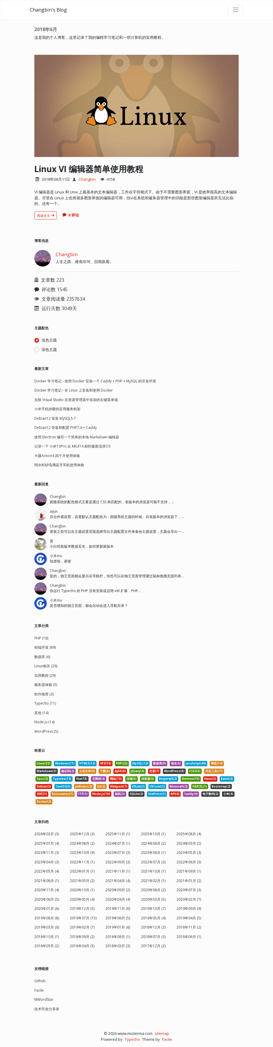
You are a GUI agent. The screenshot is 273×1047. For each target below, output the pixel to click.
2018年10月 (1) (46, 936)
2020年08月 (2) (153, 889)
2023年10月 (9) (82, 852)
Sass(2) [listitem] (42, 779)
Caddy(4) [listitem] (191, 794)
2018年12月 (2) (153, 927)
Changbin (87, 179)
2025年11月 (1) (117, 833)
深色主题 (49, 349)
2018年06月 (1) (188, 936)
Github (40, 980)
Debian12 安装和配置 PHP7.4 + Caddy (65, 427)
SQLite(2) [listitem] (136, 794)
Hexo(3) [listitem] (210, 779)
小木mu (56, 555)
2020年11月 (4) (46, 889)
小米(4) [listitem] (228, 794)
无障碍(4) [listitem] (98, 779)
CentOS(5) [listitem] (63, 786)
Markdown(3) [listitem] (47, 771)
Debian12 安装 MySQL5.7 (55, 418)
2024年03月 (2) (188, 843)
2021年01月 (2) (188, 880)
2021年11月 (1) (117, 871)
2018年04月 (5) (82, 945)
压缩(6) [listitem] (131, 779)
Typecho (132, 1039)
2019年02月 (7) (82, 927)
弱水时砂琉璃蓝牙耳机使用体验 (59, 464)
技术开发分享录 (46, 1008)
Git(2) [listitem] (101, 786)
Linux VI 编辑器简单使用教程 (89, 168)
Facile (39, 990)
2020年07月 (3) (188, 889)
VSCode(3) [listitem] (157, 786)
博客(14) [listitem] (217, 763)
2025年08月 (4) (188, 833)
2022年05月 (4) (46, 871)
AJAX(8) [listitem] (120, 771)
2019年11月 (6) (117, 908)
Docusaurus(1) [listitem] (62, 794)
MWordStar (43, 999)
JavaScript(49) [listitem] (196, 763)
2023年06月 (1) (153, 852)
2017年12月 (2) (153, 945)
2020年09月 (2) (117, 889)
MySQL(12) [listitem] (140, 763)
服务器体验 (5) (45, 684)
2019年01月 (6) (117, 927)
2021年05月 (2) (82, 880)
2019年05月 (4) (153, 918)
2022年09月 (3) (117, 862)
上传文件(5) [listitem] (87, 771)
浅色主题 (49, 340)
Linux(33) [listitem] (43, 763)
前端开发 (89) (45, 647)
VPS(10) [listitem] (105, 763)
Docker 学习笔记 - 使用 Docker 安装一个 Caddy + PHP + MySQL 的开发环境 (95, 381)
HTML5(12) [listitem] (87, 763)
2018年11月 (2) (188, 927)
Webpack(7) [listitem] (118, 786)
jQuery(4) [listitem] (137, 771)
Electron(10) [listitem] (191, 779)
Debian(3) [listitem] (44, 786)
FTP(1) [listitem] (83, 794)
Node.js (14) (44, 721)
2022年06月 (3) (188, 862)
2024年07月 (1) (117, 843)
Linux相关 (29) (45, 665)
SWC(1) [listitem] (42, 794)
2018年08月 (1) (117, 936)
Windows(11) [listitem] (65, 763)
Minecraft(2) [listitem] (179, 786)
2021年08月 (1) (46, 880)
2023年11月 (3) (46, 852)
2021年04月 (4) (117, 880)
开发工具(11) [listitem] (214, 771)
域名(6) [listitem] (176, 763)
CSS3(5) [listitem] (194, 771)
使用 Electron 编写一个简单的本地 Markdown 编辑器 (76, 437)
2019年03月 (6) (46, 927)
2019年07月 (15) (83, 918)
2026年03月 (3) (46, 833)
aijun (54, 511)
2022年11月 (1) (82, 862)
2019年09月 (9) (188, 908)
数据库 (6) (42, 656)
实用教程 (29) (45, 675)
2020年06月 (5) (46, 899)
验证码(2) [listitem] (67, 771)
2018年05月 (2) (46, 945)
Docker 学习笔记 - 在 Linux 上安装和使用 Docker (73, 390)
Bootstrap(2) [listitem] (221, 786)
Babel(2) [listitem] (227, 779)
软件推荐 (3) (44, 694)
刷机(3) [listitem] (120, 794)
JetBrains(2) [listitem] (83, 786)
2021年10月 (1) (153, 871)
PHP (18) (41, 638)
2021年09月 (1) (188, 871)
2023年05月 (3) (188, 852)
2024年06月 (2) (153, 843)
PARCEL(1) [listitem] (199, 786)
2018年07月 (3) (153, 936)
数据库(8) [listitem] (159, 763)
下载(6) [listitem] (105, 771)
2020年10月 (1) (82, 889)
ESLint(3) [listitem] (138, 786)
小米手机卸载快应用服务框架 (57, 408)
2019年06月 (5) (117, 918)
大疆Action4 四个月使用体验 (57, 455)
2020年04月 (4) (117, 899)
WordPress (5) (46, 731)
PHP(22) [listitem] (122, 763)
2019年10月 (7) (153, 908)
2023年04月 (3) (46, 862)
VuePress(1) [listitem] (157, 794)
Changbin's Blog (48, 10)
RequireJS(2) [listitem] (168, 779)
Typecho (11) (45, 703)
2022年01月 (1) (82, 871)
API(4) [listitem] (175, 794)
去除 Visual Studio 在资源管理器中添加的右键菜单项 (76, 399)
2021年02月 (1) (153, 880)
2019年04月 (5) (188, 918)
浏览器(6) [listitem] (147, 779)
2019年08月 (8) (46, 918)
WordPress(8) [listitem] (174, 771)
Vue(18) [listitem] (81, 779)
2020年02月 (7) (188, 899)
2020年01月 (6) (46, 908)
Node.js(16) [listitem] (101, 794)
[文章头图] (136, 106)
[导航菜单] (235, 10)
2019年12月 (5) (82, 908)
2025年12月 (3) (82, 833)
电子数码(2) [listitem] (211, 794)
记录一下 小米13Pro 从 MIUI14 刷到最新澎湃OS (72, 446)
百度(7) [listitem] (154, 771)
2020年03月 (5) (153, 899)
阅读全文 (45, 215)
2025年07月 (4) (46, 843)
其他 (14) (41, 712)
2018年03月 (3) (117, 945)
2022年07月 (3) (153, 862)
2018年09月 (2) (82, 936)
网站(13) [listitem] (116, 779)
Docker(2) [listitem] (44, 802)
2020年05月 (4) (82, 899)
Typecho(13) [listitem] (62, 779)
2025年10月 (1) (153, 833)
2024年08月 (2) (82, 843)
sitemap (162, 1033)
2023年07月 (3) (117, 852)
